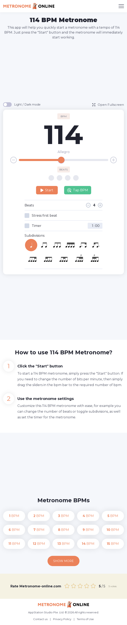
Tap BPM (77, 190)
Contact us (40, 619)
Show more (63, 561)
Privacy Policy (62, 619)
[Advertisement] (65, 70)
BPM (14, 516)
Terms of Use (85, 619)
